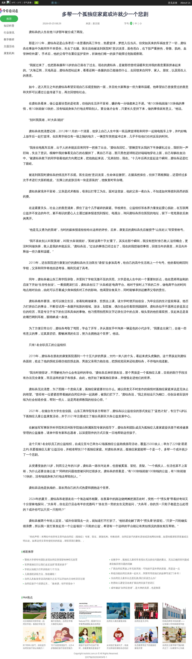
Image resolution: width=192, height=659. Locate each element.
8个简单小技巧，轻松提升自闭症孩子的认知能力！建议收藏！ (34, 646)
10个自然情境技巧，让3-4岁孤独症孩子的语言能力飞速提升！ (62, 646)
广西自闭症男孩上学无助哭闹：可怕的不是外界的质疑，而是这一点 (145, 568)
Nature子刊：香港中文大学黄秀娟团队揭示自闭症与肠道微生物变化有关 (90, 622)
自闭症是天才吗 (146, 619)
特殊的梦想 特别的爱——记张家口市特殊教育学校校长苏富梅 (174, 622)
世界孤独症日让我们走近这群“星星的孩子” (46, 564)
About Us (185, 2)
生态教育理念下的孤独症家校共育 (146, 645)
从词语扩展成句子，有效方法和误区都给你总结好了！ (118, 646)
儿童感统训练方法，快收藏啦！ (41, 574)
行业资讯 (9, 32)
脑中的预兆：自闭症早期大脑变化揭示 (62, 621)
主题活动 (9, 46)
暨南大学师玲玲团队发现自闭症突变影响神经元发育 (51, 559)
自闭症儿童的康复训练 (118, 619)
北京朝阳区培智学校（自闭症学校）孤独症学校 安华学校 (34, 622)
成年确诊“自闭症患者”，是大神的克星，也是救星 (136, 587)
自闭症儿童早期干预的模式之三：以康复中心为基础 (174, 646)
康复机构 (9, 53)
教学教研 (9, 39)
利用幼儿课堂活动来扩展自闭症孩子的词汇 (133, 582)
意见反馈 (172, 2)
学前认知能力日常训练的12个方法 (42, 569)
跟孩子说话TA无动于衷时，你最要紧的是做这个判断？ (90, 646)
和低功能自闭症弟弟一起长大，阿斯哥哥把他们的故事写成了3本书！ (146, 573)
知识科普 (9, 25)
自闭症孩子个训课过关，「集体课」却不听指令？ (50, 583)
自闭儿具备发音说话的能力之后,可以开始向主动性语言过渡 (55, 578)
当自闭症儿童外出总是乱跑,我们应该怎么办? (133, 578)
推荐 (9, 19)
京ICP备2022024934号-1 (96, 657)
